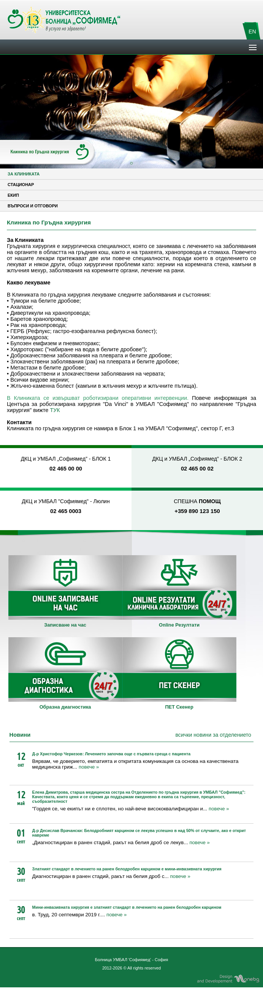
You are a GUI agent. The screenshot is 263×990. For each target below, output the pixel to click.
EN (252, 31)
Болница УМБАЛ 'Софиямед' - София (131, 959)
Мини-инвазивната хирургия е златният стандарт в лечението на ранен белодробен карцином (127, 907)
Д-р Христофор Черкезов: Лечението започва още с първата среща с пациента (111, 754)
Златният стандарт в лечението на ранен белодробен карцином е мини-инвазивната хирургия (127, 869)
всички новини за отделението (213, 735)
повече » (89, 767)
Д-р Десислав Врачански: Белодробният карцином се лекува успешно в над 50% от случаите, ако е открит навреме (139, 832)
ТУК (55, 410)
